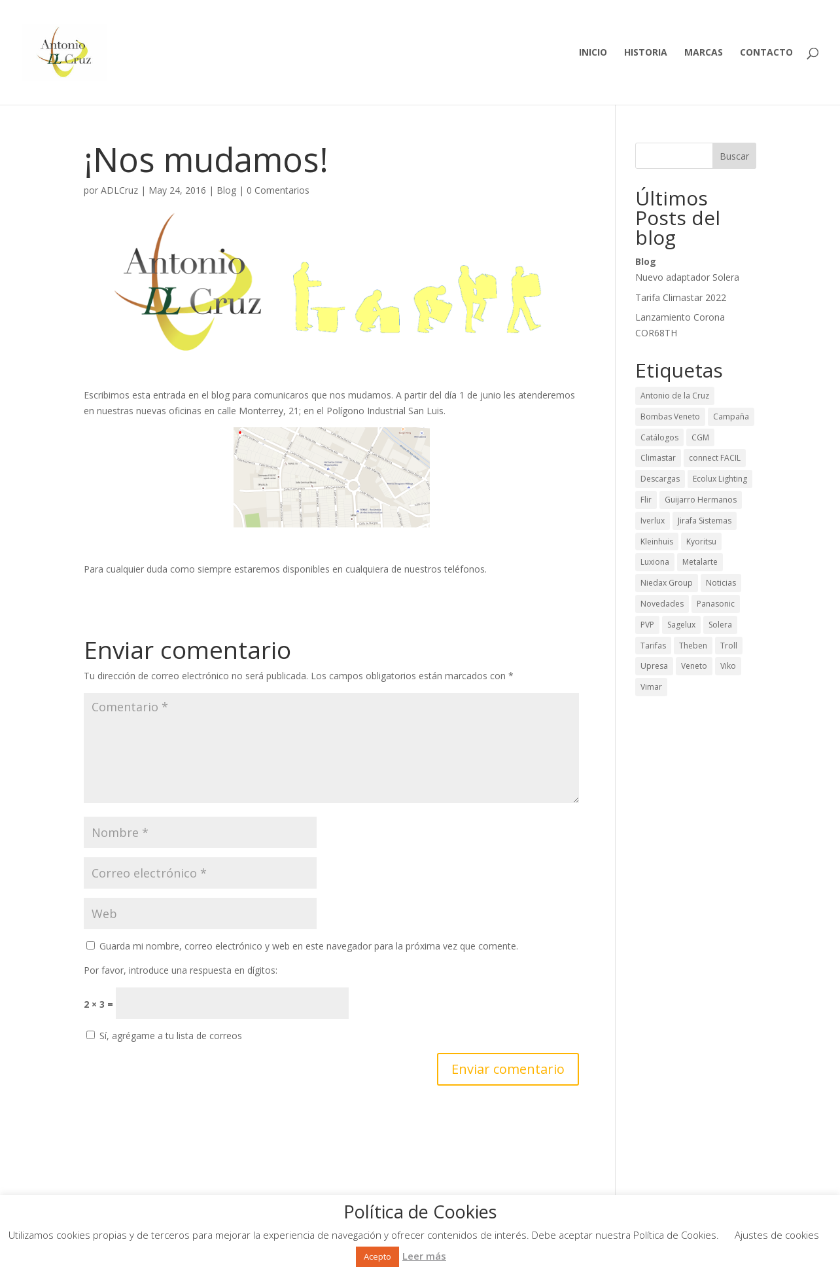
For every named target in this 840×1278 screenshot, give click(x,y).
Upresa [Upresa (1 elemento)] (654, 665)
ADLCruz (119, 190)
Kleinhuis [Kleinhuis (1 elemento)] (656, 541)
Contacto (766, 53)
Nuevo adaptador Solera (687, 277)
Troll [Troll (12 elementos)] (728, 645)
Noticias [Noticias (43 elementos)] (721, 582)
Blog (226, 190)
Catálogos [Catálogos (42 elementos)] (659, 437)
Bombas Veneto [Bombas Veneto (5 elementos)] (670, 416)
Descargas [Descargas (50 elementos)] (660, 478)
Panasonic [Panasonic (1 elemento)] (716, 603)
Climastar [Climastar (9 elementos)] (658, 457)
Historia (645, 53)
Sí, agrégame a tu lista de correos (164, 1035)
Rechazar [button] (466, 1255)
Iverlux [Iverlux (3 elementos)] (652, 520)
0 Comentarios (278, 190)
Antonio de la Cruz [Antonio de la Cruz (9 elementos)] (674, 395)
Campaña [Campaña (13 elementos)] (731, 416)
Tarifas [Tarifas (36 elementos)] (653, 645)
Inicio (593, 53)
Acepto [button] (377, 1256)
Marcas (703, 53)
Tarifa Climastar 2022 (680, 297)
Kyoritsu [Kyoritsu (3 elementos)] (701, 541)
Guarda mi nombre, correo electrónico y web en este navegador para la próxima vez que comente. (308, 946)
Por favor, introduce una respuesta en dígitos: (180, 970)
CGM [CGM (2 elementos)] (700, 437)
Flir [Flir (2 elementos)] (646, 499)
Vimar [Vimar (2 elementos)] (651, 686)
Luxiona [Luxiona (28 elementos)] (654, 561)
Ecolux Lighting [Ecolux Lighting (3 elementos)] (720, 478)
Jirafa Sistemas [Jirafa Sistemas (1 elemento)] (704, 520)
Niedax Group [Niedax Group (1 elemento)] (666, 582)
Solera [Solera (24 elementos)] (720, 624)
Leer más (424, 1255)
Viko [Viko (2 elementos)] (728, 665)
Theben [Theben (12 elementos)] (693, 645)
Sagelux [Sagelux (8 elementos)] (681, 624)
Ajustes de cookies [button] (777, 1234)
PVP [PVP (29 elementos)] (647, 624)
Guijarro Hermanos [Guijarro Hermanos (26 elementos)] (701, 499)
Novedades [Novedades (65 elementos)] (662, 603)
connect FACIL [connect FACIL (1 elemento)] (715, 457)
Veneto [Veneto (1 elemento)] (694, 665)
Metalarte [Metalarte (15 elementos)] (700, 561)
